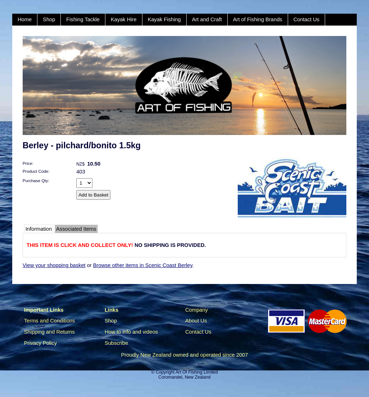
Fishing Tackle (83, 19)
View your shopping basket (54, 265)
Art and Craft (207, 19)
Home (25, 19)
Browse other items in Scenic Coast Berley (142, 265)
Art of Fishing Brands (257, 19)
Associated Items (76, 229)
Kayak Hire (124, 19)
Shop (49, 19)
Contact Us (306, 19)
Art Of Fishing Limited (197, 372)
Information (39, 229)
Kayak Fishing (164, 19)
